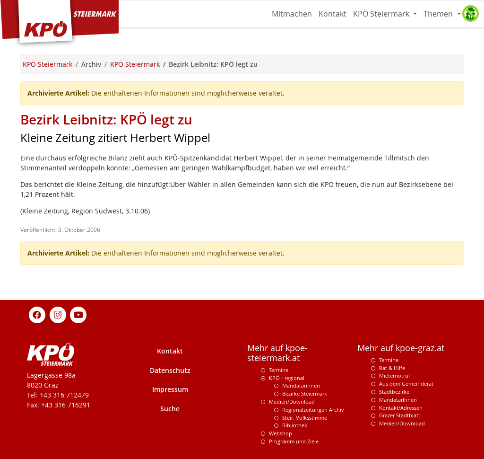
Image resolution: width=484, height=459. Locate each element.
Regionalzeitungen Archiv (313, 409)
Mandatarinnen (301, 385)
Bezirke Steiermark (304, 393)
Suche (170, 408)
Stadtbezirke (394, 391)
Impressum (170, 389)
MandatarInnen (398, 399)
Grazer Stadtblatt (399, 415)
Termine (278, 369)
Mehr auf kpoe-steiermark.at (277, 353)
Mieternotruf (394, 375)
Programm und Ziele (294, 441)
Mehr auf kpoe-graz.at (400, 348)
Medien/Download (292, 401)
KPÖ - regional (286, 377)
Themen (439, 14)
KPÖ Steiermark (382, 14)
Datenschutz (170, 370)
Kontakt (332, 14)
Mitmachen (292, 14)
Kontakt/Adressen (401, 407)
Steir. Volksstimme (304, 417)
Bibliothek (294, 425)
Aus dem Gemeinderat (406, 383)
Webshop (280, 433)
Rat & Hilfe (392, 367)
